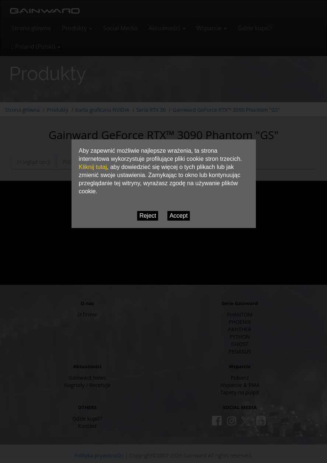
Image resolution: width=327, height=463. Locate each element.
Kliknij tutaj (93, 167)
